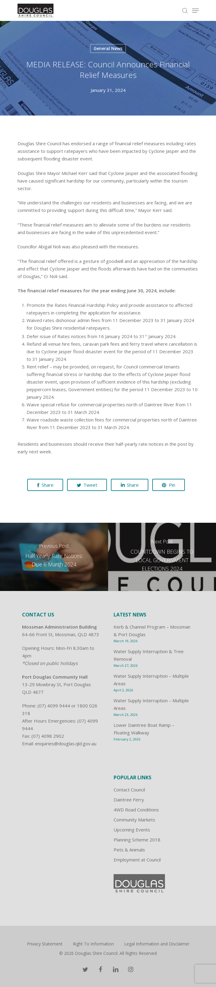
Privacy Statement (45, 944)
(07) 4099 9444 (53, 706)
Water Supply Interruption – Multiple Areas (151, 680)
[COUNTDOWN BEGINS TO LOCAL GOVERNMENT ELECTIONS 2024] (162, 557)
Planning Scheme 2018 (137, 840)
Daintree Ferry (129, 800)
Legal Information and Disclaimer (156, 944)
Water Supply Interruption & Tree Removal (149, 655)
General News (108, 48)
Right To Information (93, 944)
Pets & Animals (129, 850)
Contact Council (129, 790)
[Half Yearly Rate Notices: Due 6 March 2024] (54, 557)
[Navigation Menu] (195, 11)
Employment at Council (137, 860)
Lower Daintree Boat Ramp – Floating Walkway (144, 729)
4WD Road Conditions (136, 810)
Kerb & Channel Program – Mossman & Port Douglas (152, 630)
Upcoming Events (132, 830)
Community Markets (134, 820)
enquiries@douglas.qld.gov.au (65, 743)
